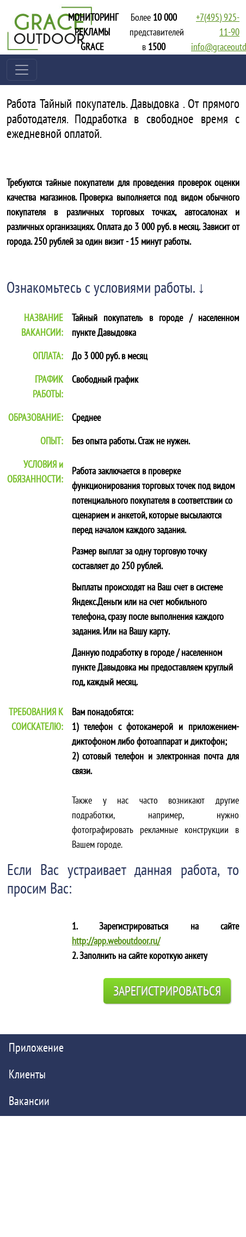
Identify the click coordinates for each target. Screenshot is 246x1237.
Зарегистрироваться (167, 990)
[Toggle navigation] (22, 70)
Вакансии (29, 1100)
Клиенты (27, 1074)
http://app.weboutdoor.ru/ (116, 940)
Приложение (36, 1047)
